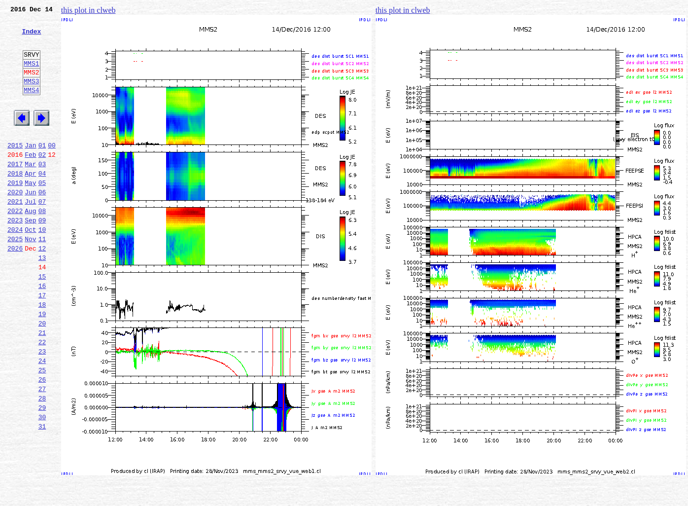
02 (42, 179)
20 (42, 374)
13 (42, 298)
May (30, 212)
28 (42, 461)
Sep (30, 255)
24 (42, 418)
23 (42, 407)
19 (42, 364)
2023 (15, 255)
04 (42, 201)
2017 (15, 190)
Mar (30, 190)
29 (42, 472)
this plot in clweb (88, 10)
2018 (15, 201)
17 (42, 342)
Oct (30, 266)
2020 (15, 222)
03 (42, 190)
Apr (30, 201)
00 (52, 168)
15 (42, 320)
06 (42, 222)
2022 (15, 244)
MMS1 (31, 75)
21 (42, 385)
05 (42, 212)
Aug (30, 244)
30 (42, 483)
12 (42, 288)
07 (42, 233)
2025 (15, 277)
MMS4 (31, 106)
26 (42, 439)
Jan (30, 168)
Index (31, 37)
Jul (30, 233)
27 (42, 450)
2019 (15, 212)
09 (42, 255)
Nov (30, 277)
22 (42, 396)
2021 (15, 233)
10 (42, 266)
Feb (30, 179)
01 (42, 168)
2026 (15, 288)
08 (42, 244)
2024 (15, 266)
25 (42, 429)
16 (42, 331)
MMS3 (31, 95)
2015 (15, 168)
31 (42, 494)
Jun (30, 222)
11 (42, 277)
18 (42, 353)
